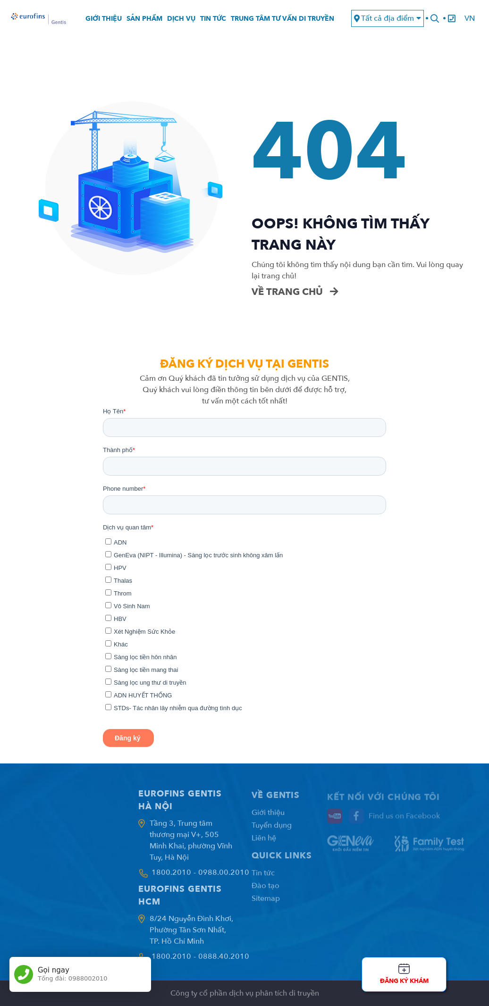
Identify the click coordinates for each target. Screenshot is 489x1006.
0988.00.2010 (223, 877)
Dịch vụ (181, 18)
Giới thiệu (103, 18)
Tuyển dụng (272, 830)
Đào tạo (265, 890)
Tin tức (213, 18)
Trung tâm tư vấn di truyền (282, 18)
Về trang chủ (295, 291)
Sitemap (266, 903)
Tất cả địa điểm (387, 18)
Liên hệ (264, 843)
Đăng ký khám (404, 981)
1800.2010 (171, 877)
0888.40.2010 (223, 961)
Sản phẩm (144, 18)
